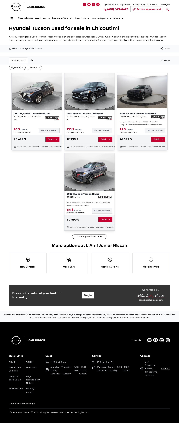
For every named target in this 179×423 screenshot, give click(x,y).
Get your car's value (15, 378)
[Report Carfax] (52, 118)
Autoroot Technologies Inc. (74, 412)
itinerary (165, 368)
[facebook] (155, 340)
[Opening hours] (131, 4)
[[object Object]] (165, 48)
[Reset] (32, 60)
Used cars (42, 18)
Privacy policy (30, 390)
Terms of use (16, 388)
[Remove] (22, 67)
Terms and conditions (139, 318)
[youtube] (149, 340)
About (118, 18)
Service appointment (146, 10)
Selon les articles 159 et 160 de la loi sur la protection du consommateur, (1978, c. (88, 203)
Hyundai (29, 48)
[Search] (167, 9)
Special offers (60, 18)
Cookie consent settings (22, 403)
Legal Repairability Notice (33, 379)
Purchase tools (80, 18)
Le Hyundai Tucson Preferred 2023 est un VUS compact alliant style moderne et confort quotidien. (141, 123)
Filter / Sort (18, 60)
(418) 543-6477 (115, 9)
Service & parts (101, 18)
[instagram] (168, 340)
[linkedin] (161, 340)
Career (29, 362)
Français (165, 4)
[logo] (28, 7)
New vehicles (25, 18)
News (12, 362)
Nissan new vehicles (15, 369)
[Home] (27, 340)
